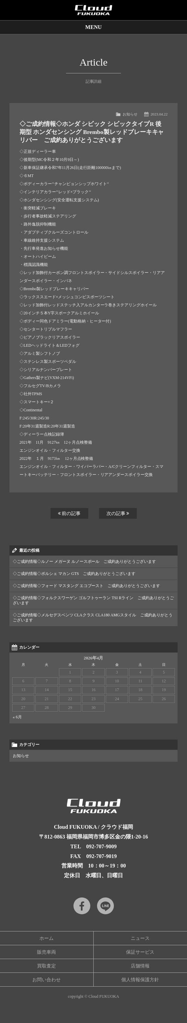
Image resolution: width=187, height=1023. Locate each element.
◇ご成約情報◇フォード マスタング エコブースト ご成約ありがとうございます (86, 585)
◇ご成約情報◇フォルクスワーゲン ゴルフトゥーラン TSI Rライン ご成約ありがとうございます (93, 600)
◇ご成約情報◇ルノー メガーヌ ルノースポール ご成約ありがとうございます (84, 561)
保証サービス (140, 952)
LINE (105, 905)
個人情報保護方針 (140, 979)
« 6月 (17, 717)
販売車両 (46, 952)
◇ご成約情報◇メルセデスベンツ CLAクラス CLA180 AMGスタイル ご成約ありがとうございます (93, 617)
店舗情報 (140, 965)
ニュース (140, 938)
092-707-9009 (101, 846)
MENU (93, 27)
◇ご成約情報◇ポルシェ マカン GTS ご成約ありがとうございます (74, 573)
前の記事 (69, 513)
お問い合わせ (46, 979)
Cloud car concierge (93, 10)
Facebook (81, 905)
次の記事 (117, 513)
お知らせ (130, 114)
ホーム (46, 938)
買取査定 (46, 965)
